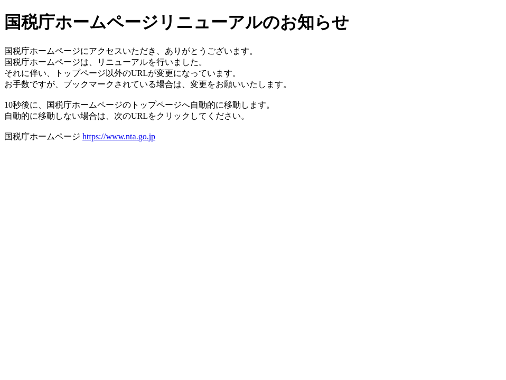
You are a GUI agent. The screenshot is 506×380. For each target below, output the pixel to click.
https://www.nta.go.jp (118, 136)
